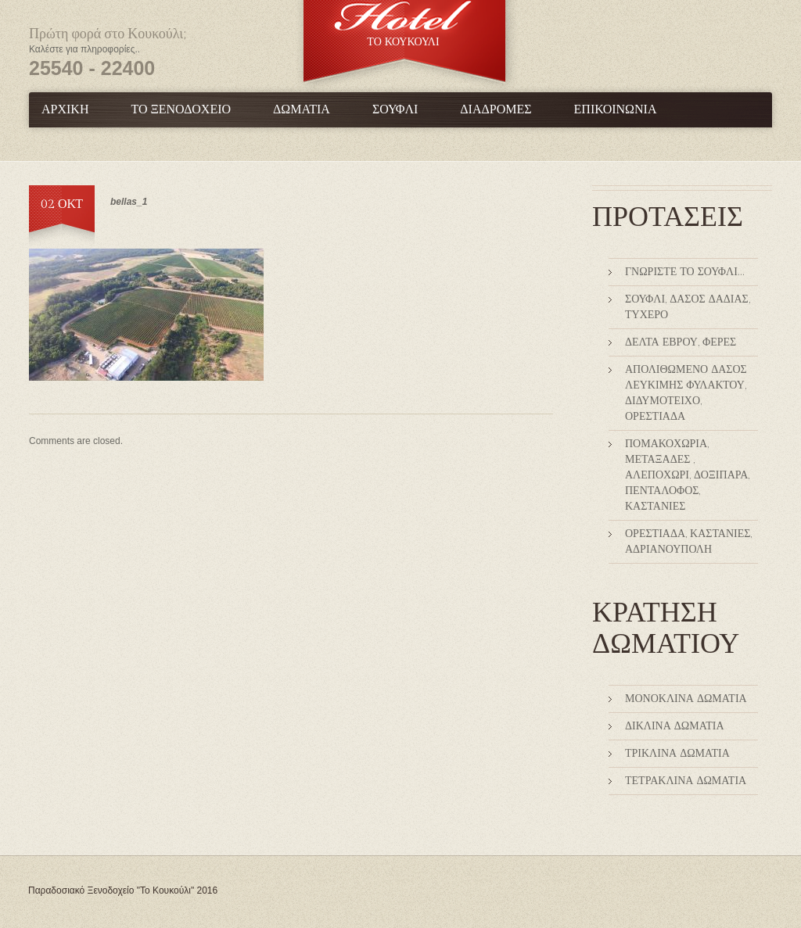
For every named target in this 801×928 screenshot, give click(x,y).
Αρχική (64, 109)
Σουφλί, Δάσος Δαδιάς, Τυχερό (687, 307)
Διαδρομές (495, 109)
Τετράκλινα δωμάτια (685, 781)
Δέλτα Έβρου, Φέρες (680, 342)
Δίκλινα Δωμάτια (674, 726)
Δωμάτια (301, 109)
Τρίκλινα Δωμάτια (677, 753)
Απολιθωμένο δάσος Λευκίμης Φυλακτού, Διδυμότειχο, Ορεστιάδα (686, 393)
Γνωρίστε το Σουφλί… (684, 272)
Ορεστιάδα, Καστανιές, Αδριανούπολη (688, 542)
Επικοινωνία (615, 109)
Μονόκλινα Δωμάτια (686, 699)
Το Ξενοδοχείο (181, 109)
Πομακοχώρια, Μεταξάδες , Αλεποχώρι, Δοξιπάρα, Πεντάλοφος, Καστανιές (687, 475)
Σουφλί (395, 109)
